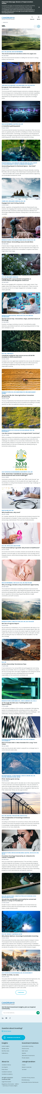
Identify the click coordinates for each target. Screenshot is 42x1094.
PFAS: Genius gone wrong (10, 779)
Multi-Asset (25, 1051)
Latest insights (5, 1046)
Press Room (5, 1070)
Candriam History (6, 1065)
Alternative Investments (28, 1056)
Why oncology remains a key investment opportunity (20, 585)
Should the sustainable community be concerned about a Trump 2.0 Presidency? (19, 900)
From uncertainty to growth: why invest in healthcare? (21, 548)
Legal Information (6, 1082)
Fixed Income (25, 1049)
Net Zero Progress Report (10, 624)
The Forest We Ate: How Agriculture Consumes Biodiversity (18, 396)
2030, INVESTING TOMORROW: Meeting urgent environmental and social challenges (17, 474)
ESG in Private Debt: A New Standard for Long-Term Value (19, 743)
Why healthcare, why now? (11, 512)
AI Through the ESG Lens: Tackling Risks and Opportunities (17, 703)
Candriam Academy (7, 1074)
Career (24, 1065)
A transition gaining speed (11, 126)
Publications (5, 1053)
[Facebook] (10, 1018)
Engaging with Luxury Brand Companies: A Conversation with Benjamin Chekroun (16, 279)
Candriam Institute (7, 1072)
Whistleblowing (25, 1080)
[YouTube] (6, 1018)
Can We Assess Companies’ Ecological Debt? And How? (21, 433)
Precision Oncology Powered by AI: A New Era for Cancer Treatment (18, 857)
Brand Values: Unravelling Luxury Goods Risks (17, 242)
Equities (24, 1053)
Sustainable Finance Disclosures (30, 1082)
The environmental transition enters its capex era (19, 54)
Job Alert (24, 1070)
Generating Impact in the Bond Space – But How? (19, 166)
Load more (21, 992)
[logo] (8, 18)
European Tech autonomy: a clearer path (16, 87)
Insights (5, 22)
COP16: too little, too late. (10, 975)
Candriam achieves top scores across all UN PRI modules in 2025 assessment (18, 356)
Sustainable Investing (27, 1046)
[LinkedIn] (2, 1018)
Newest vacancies (27, 1067)
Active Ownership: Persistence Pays (14, 664)
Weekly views (5, 1049)
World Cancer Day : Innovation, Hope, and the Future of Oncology (21, 319)
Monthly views (5, 1051)
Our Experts (5, 1067)
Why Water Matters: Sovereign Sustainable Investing (20, 936)
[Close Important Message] (39, 7)
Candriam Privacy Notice (28, 1078)
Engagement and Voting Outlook (13, 203)
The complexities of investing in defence (16, 818)
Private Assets (25, 1058)
